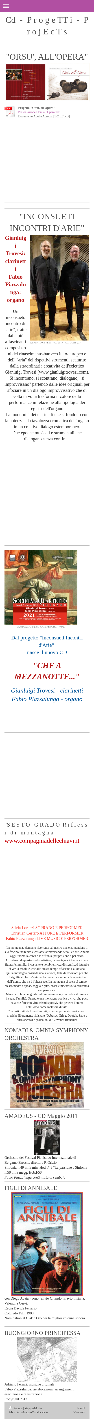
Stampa (16, 1408)
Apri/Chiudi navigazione (47, 6)
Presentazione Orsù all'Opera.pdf (39, 112)
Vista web (79, 1412)
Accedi (81, 1408)
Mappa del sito (33, 1408)
